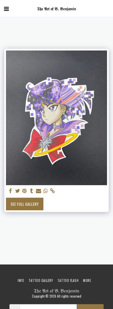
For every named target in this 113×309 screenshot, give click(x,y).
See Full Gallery (25, 204)
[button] (6, 8)
